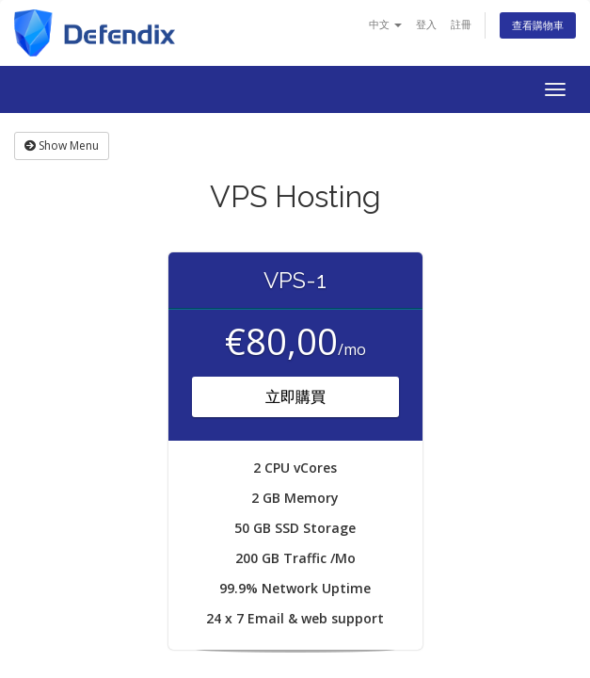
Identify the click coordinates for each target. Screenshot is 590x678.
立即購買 (295, 396)
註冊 (461, 24)
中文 (385, 24)
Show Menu (61, 145)
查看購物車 (538, 25)
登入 (426, 24)
